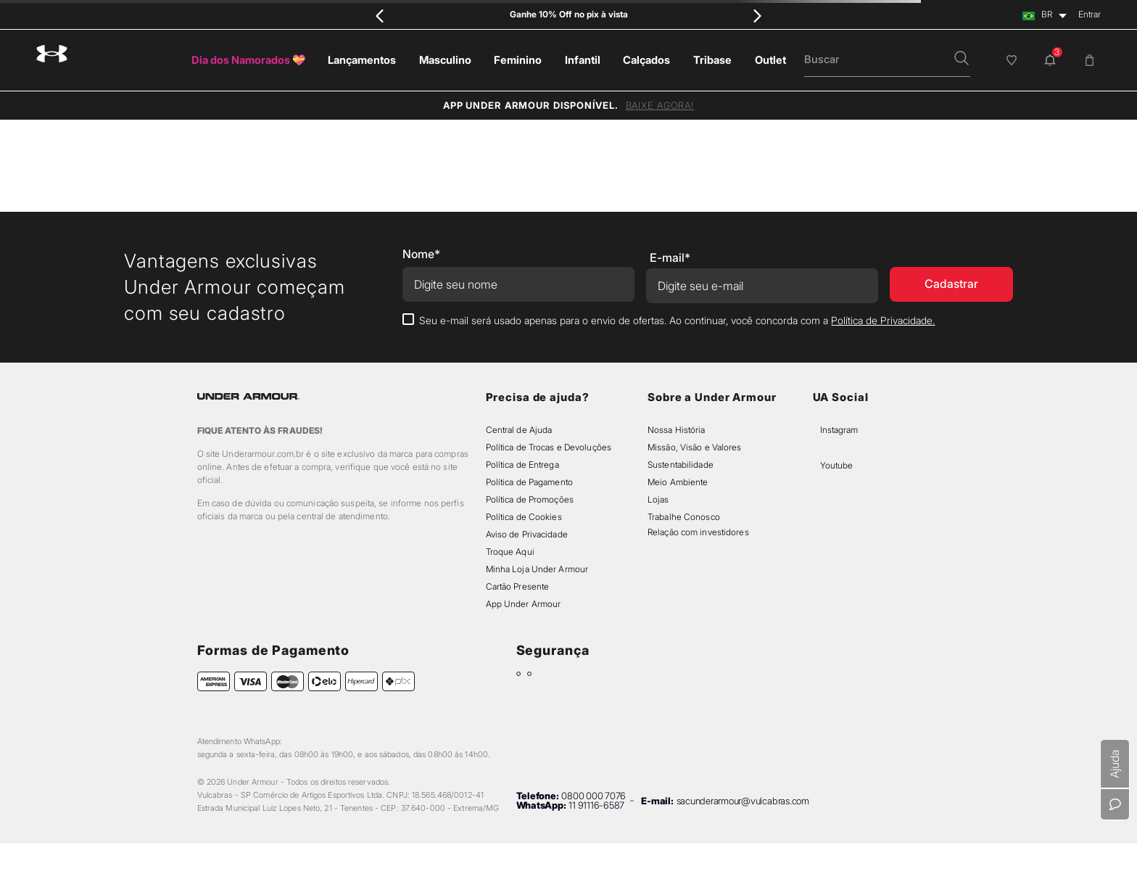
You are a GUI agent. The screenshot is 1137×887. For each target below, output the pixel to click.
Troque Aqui (510, 551)
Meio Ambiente (678, 481)
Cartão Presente (518, 586)
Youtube (836, 465)
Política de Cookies (524, 516)
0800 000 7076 (593, 795)
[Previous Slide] (380, 15)
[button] (961, 59)
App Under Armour (523, 603)
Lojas (658, 499)
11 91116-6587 (596, 805)
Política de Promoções (530, 499)
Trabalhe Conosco (684, 516)
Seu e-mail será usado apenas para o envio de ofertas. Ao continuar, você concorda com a (677, 320)
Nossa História (677, 429)
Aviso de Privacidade (527, 534)
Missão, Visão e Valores (695, 447)
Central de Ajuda (519, 429)
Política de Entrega (522, 464)
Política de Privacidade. (883, 320)
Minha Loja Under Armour (537, 569)
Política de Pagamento (529, 481)
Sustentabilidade (681, 464)
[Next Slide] (757, 15)
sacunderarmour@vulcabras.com (743, 800)
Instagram (839, 429)
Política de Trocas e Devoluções (548, 447)
